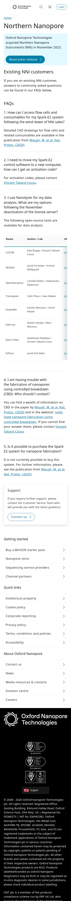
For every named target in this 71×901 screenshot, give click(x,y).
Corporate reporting (21, 616)
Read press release (23, 59)
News (10, 673)
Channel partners (19, 576)
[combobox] (37, 790)
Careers (11, 700)
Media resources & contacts (26, 682)
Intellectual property (21, 598)
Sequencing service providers (27, 567)
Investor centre (17, 691)
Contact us (19, 517)
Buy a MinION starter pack (25, 550)
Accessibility (15, 642)
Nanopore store (17, 559)
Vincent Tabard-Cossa (20, 183)
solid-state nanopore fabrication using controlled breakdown (33, 417)
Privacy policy (16, 625)
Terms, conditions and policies (28, 634)
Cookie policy (15, 607)
